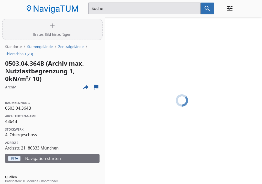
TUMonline (30, 181)
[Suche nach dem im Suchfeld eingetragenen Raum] (207, 8)
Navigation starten (34, 158)
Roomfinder (49, 181)
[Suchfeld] (144, 8)
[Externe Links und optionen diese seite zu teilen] (85, 87)
